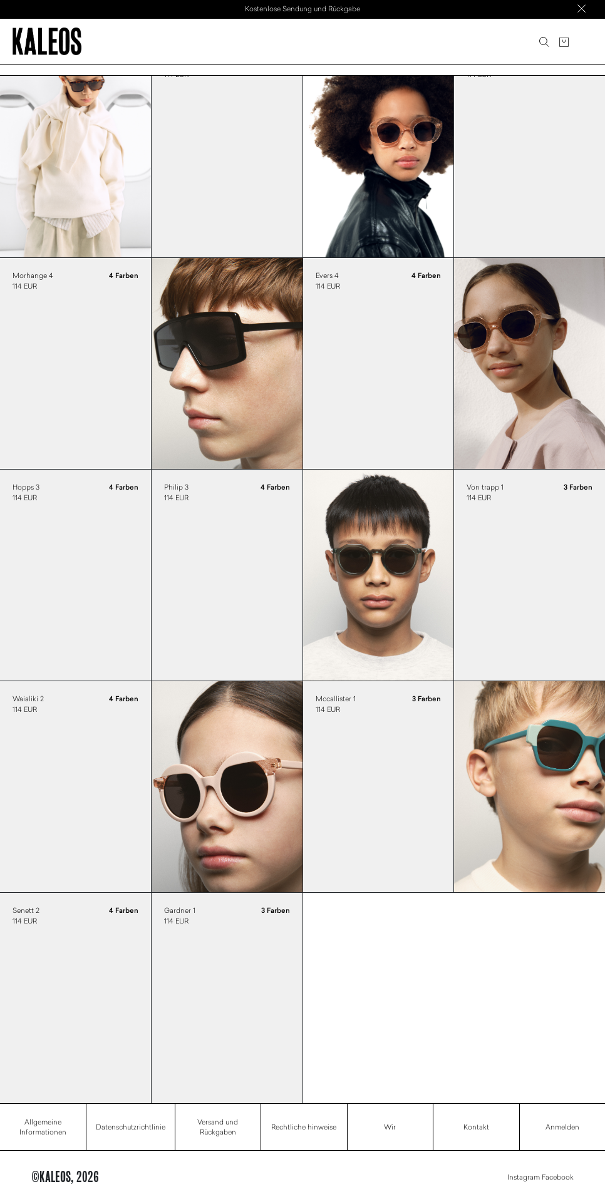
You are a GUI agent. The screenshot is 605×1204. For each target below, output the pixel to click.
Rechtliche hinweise (303, 1126)
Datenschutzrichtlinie (130, 1126)
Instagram (523, 1176)
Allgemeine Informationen (42, 1127)
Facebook (558, 1176)
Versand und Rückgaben (217, 1127)
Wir (390, 1126)
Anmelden (562, 1126)
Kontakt (476, 1126)
